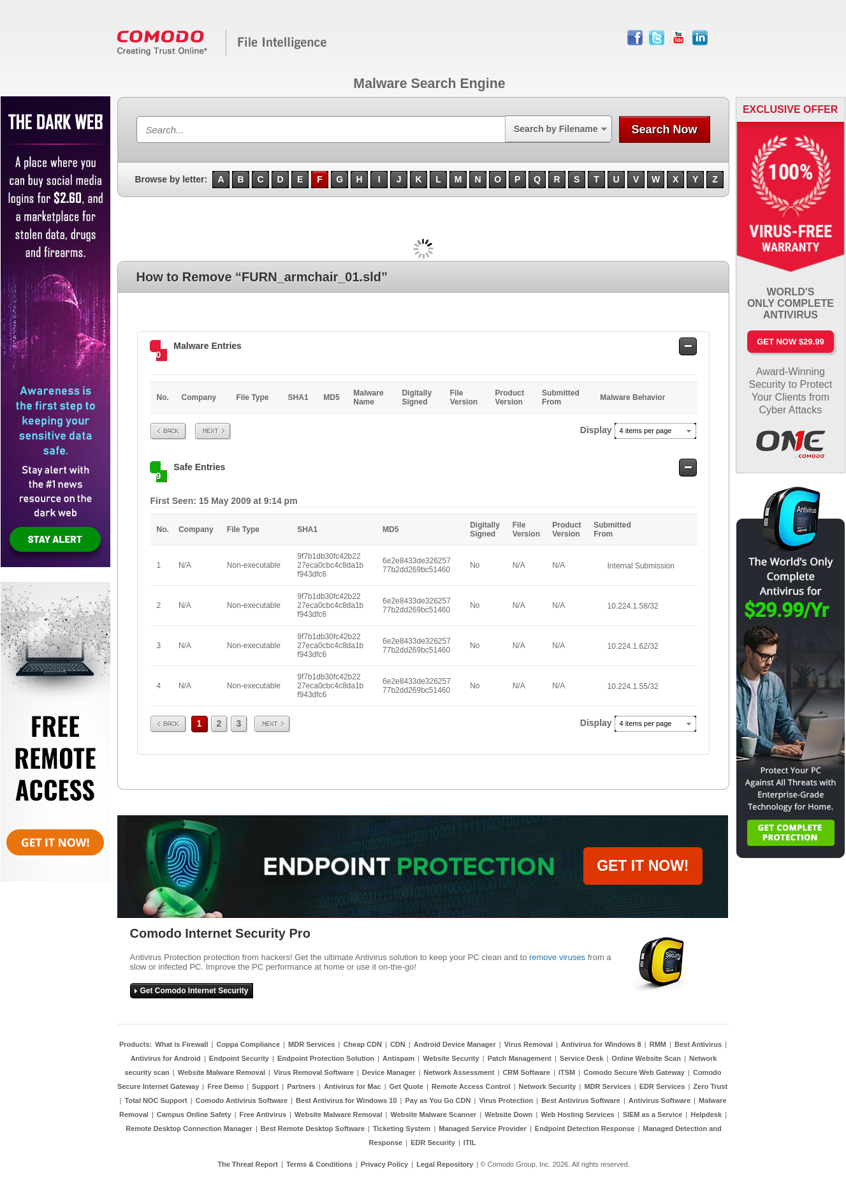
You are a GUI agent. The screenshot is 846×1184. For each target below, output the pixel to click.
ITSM (566, 1072)
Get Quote (406, 1086)
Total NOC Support (156, 1100)
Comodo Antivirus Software (242, 1100)
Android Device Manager (455, 1044)
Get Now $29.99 (790, 341)
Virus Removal (528, 1044)
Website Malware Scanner (433, 1114)
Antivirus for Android (166, 1058)
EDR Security (433, 1142)
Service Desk (582, 1058)
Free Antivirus (263, 1114)
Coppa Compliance (248, 1044)
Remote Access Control (471, 1086)
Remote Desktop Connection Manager (189, 1128)
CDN (397, 1044)
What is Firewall (181, 1044)
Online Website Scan (646, 1058)
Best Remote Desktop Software (313, 1128)
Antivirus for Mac (352, 1086)
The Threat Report (247, 1164)
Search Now (664, 129)
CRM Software (526, 1072)
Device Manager (389, 1072)
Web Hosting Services (577, 1114)
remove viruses (557, 957)
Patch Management (519, 1058)
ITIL (469, 1142)
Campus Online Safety (194, 1114)
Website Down (508, 1114)
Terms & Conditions (319, 1164)
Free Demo (225, 1086)
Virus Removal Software (313, 1072)
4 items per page (646, 430)
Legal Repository (444, 1164)
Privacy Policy (385, 1164)
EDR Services (662, 1086)
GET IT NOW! (643, 865)
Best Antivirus (698, 1044)
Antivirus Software (659, 1100)
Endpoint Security (239, 1058)
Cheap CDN (362, 1044)
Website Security (451, 1058)
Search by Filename (556, 129)
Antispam (398, 1058)
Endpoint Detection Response (584, 1128)
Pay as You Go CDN (438, 1100)
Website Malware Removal (221, 1072)
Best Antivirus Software (580, 1100)
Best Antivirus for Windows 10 (346, 1100)
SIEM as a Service (653, 1114)
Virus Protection (506, 1100)
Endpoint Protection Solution (325, 1058)
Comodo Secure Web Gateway (634, 1072)
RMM (658, 1044)
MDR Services (311, 1044)
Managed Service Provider (483, 1128)
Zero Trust (710, 1086)
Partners (301, 1086)
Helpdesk (706, 1114)
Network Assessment (459, 1072)
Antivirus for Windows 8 (601, 1044)
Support (265, 1086)
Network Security (547, 1086)
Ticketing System (401, 1128)
